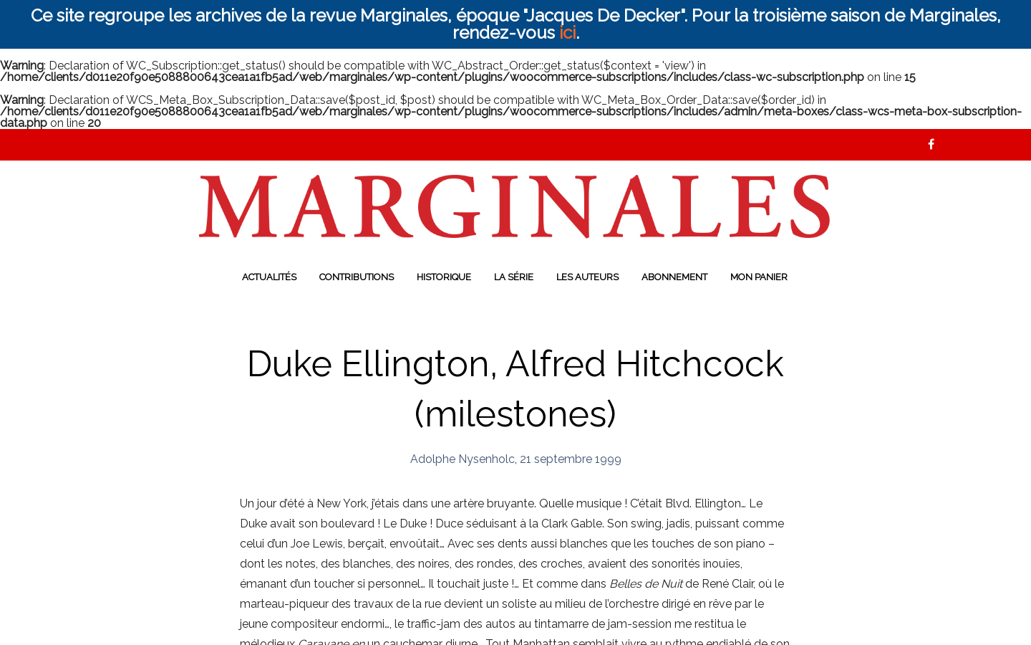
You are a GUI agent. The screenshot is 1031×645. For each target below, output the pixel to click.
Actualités (269, 277)
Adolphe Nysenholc (462, 459)
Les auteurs (587, 277)
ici (567, 32)
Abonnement (674, 277)
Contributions (356, 277)
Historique (444, 277)
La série (513, 277)
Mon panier (759, 277)
